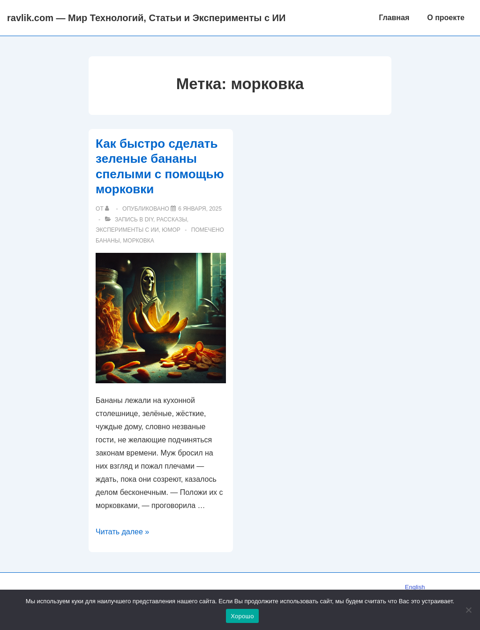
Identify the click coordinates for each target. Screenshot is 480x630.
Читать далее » (122, 532)
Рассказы (172, 219)
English (415, 587)
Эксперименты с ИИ (127, 230)
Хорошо (242, 616)
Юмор (171, 230)
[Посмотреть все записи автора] (109, 208)
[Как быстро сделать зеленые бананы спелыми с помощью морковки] (200, 208)
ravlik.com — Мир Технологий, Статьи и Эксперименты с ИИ (146, 18)
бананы (108, 240)
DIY (149, 219)
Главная (394, 18)
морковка (138, 240)
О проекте (446, 18)
